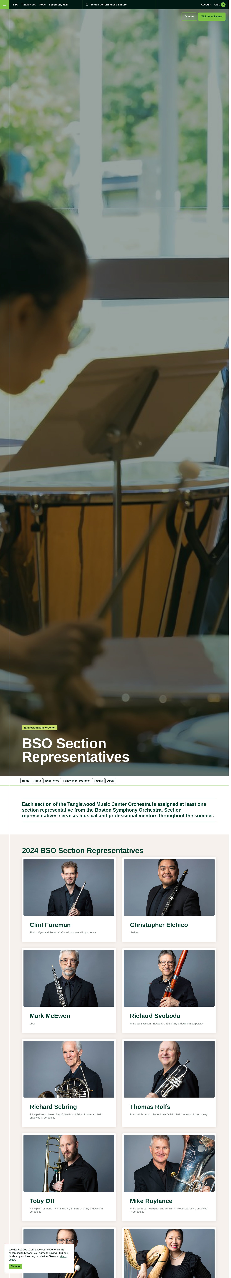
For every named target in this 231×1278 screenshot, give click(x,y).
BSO (15, 4)
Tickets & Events (211, 16)
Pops (42, 4)
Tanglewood (28, 4)
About (37, 780)
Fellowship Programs (76, 780)
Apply (110, 780)
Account (206, 4)
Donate (189, 16)
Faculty (98, 780)
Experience (52, 780)
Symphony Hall (58, 4)
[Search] (117, 4)
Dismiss (15, 1266)
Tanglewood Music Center (40, 727)
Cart (220, 4)
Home (25, 780)
